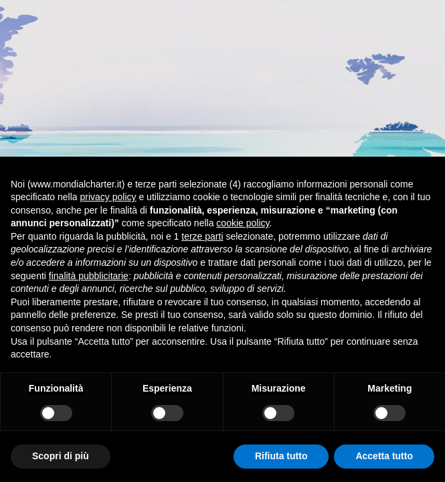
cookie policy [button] (242, 223)
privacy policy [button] (108, 196)
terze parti (202, 236)
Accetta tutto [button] (384, 456)
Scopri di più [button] (60, 456)
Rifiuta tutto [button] (281, 456)
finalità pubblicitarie (88, 275)
